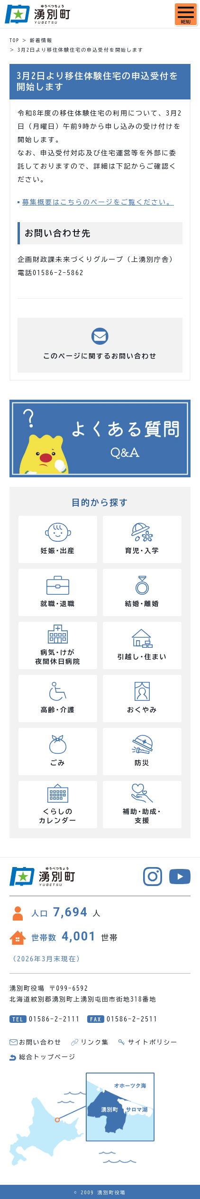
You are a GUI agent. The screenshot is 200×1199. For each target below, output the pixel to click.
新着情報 (41, 40)
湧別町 (37, 14)
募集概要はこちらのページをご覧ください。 (98, 202)
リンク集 (95, 1042)
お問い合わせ (40, 1042)
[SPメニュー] (186, 14)
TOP (14, 40)
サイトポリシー (153, 1042)
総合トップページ (47, 1057)
